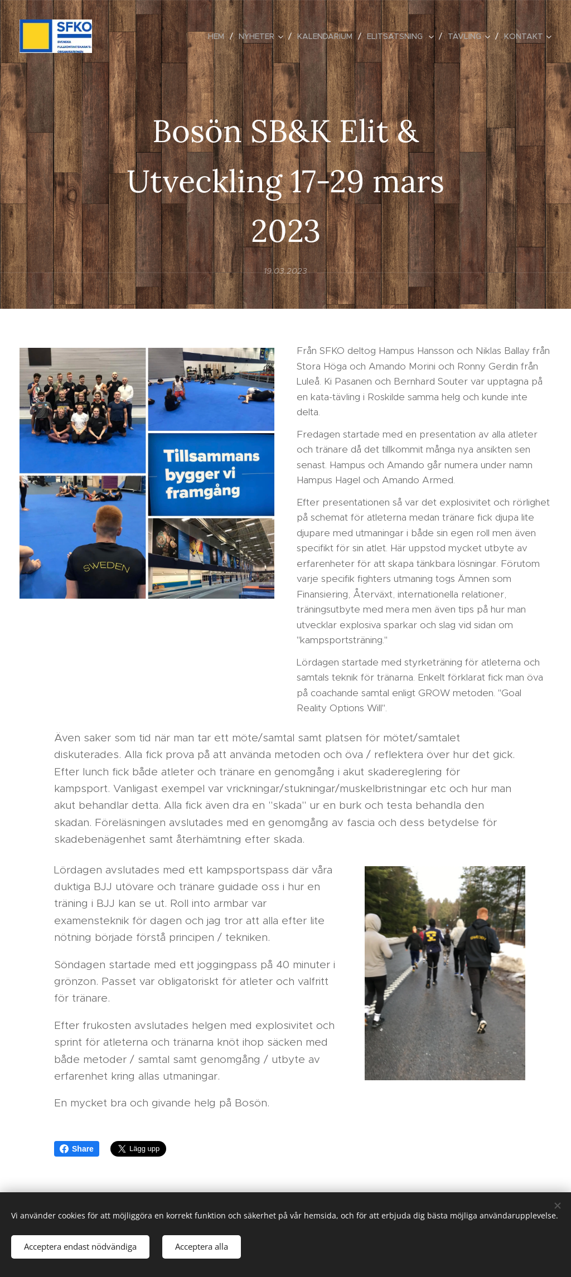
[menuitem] (219, 36)
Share (77, 1148)
